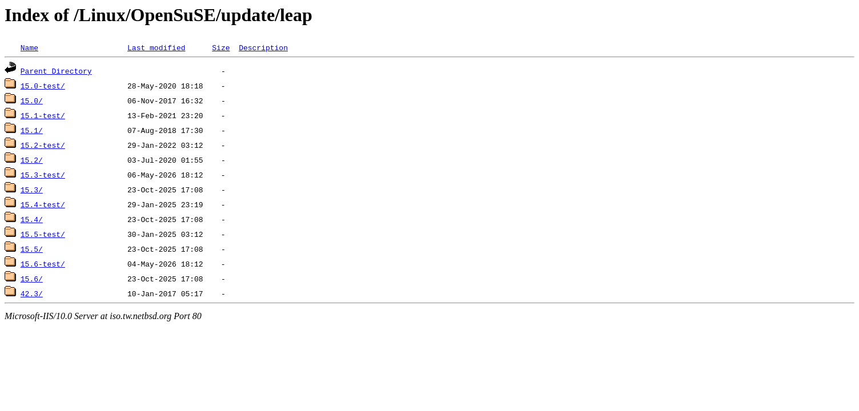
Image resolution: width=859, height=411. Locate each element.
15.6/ (32, 278)
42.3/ (32, 293)
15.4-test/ (43, 204)
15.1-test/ (43, 115)
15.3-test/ (43, 175)
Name (29, 47)
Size (221, 47)
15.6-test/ (43, 264)
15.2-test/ (43, 145)
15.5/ (32, 249)
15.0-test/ (43, 85)
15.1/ (32, 130)
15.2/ (32, 160)
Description (263, 47)
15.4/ (32, 219)
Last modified (156, 47)
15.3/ (32, 189)
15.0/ (32, 100)
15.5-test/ (43, 234)
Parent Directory (56, 71)
